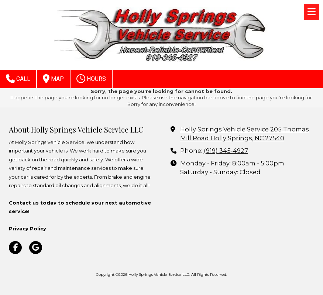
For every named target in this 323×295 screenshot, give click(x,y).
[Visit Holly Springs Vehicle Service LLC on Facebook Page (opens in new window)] (15, 247)
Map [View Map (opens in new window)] (53, 78)
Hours (91, 78)
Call (18, 78)
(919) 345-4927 (226, 150)
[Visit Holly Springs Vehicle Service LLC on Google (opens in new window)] (35, 247)
